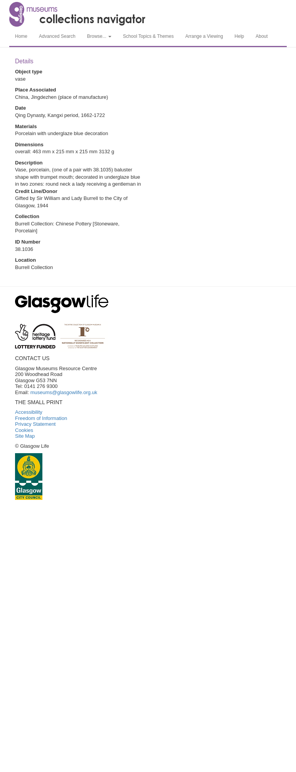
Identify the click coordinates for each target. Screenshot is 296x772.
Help (239, 36)
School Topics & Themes (148, 36)
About (261, 36)
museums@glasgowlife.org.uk (64, 392)
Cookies (24, 430)
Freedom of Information (41, 418)
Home (21, 36)
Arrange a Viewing (204, 36)
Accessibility (28, 412)
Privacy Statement (35, 424)
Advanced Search (57, 36)
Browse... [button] (99, 36)
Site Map (25, 436)
